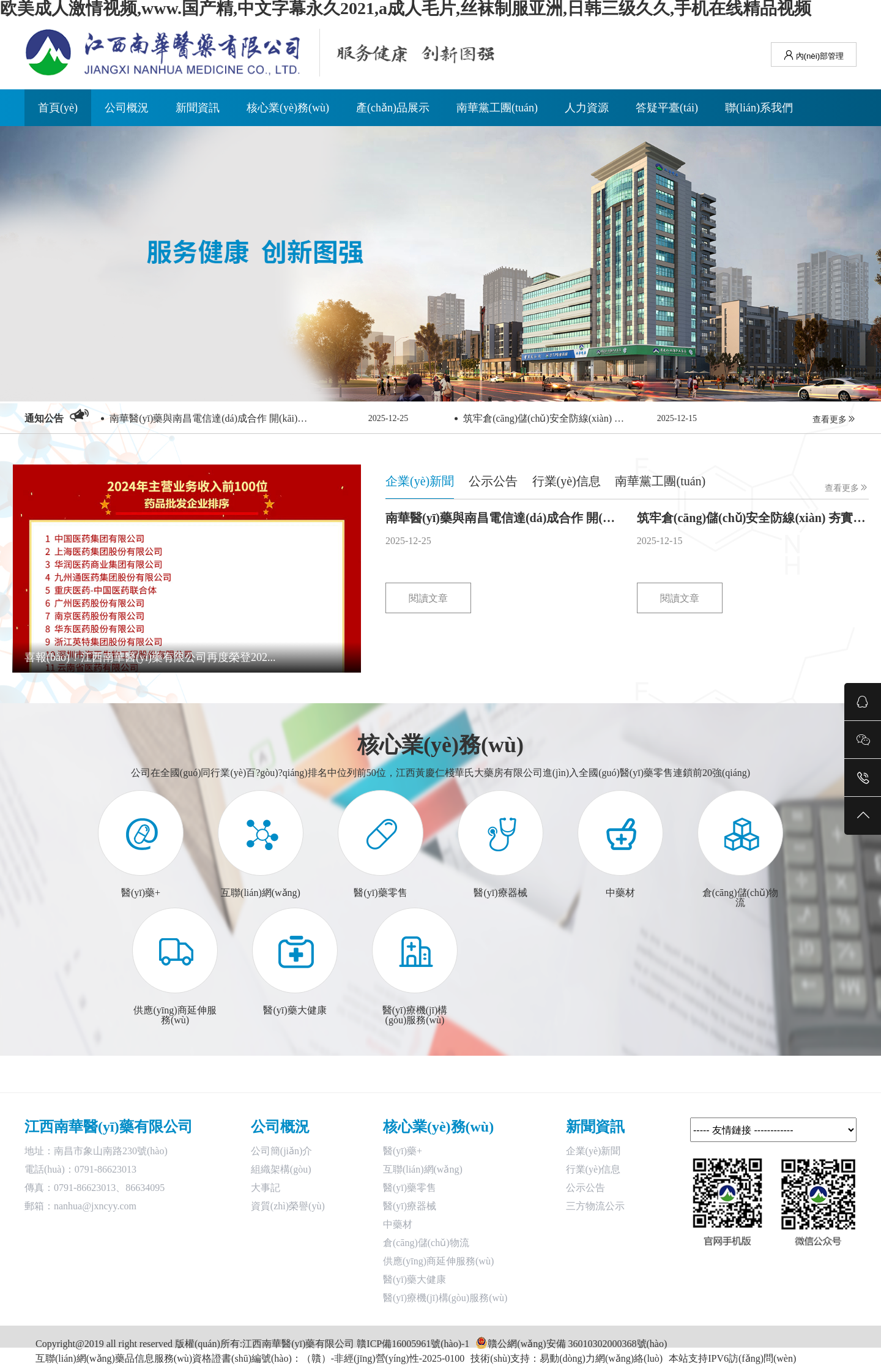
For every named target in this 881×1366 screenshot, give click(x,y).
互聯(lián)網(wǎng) (423, 1169)
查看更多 (834, 419)
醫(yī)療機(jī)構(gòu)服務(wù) (445, 1298)
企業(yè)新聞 (593, 1151)
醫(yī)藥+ (402, 1151)
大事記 (265, 1187)
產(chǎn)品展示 (392, 108)
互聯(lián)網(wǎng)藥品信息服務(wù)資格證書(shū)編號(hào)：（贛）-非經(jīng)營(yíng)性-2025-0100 (249, 1358)
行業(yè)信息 (593, 1169)
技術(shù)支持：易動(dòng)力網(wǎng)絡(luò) (566, 1358)
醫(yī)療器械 (409, 1206)
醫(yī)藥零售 (409, 1187)
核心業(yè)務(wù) (288, 108)
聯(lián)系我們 (759, 108)
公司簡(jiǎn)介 (282, 1151)
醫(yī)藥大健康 (414, 1279)
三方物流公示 (595, 1206)
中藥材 (397, 1224)
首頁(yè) (58, 108)
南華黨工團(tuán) (497, 108)
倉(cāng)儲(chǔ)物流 (426, 1242)
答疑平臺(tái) (667, 108)
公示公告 (585, 1187)
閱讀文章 (428, 598)
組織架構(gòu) (281, 1169)
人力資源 (587, 108)
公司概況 (127, 108)
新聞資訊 (198, 108)
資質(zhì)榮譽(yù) (288, 1206)
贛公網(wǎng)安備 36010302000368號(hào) (577, 1343)
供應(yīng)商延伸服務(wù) (438, 1261)
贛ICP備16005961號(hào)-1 (413, 1343)
